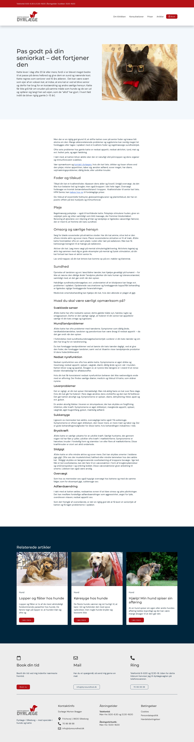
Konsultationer (135, 16)
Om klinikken (118, 16)
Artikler (158, 16)
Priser (148, 16)
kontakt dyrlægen (83, 164)
